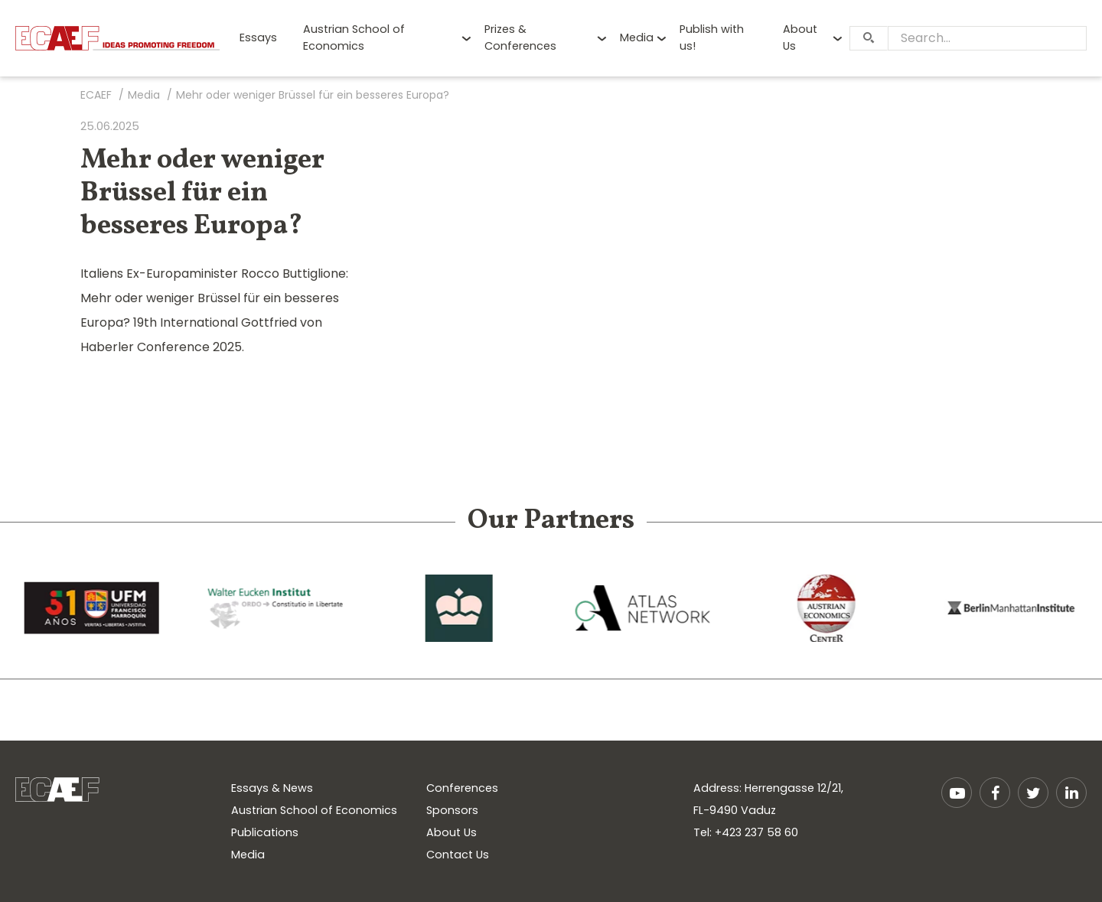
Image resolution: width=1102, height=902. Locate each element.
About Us (800, 37)
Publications (264, 832)
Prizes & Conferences (520, 37)
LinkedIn (1071, 792)
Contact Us (457, 854)
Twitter (1033, 792)
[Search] (868, 38)
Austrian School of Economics (354, 37)
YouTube (956, 792)
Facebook (995, 792)
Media (637, 37)
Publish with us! (712, 37)
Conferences (462, 788)
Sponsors (452, 810)
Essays (258, 37)
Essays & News (272, 788)
